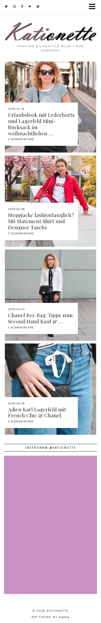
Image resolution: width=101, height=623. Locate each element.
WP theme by (50, 617)
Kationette (58, 611)
